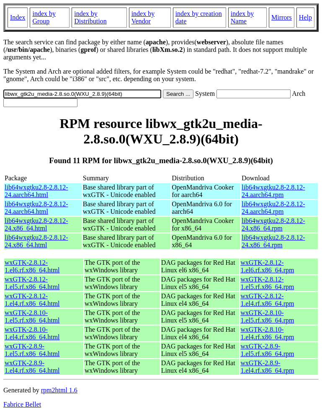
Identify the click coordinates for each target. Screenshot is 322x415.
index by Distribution (90, 17)
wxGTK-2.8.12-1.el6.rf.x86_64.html (32, 266)
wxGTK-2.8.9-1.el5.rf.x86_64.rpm (267, 350)
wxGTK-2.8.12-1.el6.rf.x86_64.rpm (267, 266)
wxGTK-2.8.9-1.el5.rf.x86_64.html (32, 350)
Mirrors (281, 17)
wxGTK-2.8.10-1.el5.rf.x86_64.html (32, 316)
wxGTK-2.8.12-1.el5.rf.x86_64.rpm (267, 283)
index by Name (242, 17)
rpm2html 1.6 (59, 390)
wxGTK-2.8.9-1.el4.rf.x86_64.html (32, 366)
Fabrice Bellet (22, 404)
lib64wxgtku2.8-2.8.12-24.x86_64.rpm (273, 224)
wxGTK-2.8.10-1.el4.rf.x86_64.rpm (267, 333)
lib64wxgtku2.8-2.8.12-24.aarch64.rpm (273, 191)
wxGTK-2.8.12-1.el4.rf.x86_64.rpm (267, 299)
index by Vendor (143, 17)
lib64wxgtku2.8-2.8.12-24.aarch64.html (36, 191)
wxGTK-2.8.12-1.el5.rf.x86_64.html (32, 283)
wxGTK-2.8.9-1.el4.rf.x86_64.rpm (267, 366)
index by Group (44, 17)
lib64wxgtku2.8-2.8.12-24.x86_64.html (36, 224)
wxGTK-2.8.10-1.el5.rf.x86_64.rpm (267, 316)
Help (305, 17)
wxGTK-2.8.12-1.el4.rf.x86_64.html (32, 299)
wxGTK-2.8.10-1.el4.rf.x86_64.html (32, 333)
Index (17, 17)
